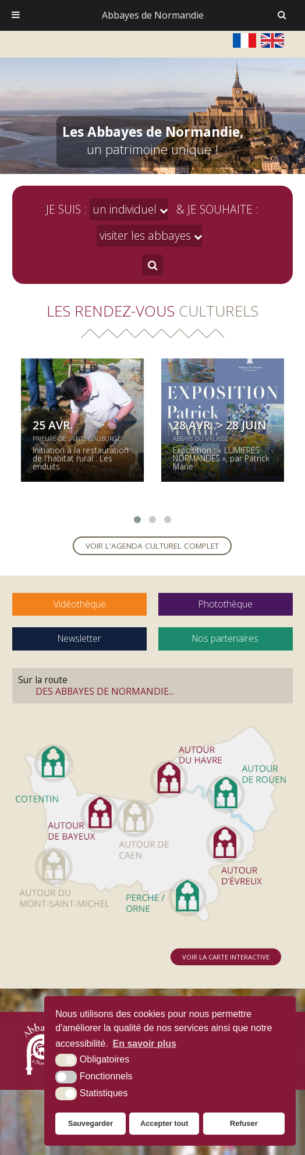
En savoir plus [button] (144, 1044)
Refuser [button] (244, 1123)
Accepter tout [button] (164, 1123)
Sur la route (152, 685)
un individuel (125, 209)
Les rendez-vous (152, 310)
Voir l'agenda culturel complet (152, 546)
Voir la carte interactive (225, 957)
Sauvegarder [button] (91, 1123)
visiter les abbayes (145, 235)
